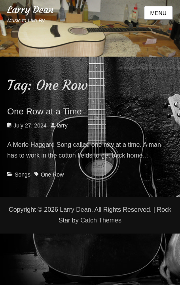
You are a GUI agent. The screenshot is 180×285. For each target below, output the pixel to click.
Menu (158, 13)
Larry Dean (30, 10)
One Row (52, 174)
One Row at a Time (44, 111)
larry (62, 125)
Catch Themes (100, 220)
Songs (22, 174)
